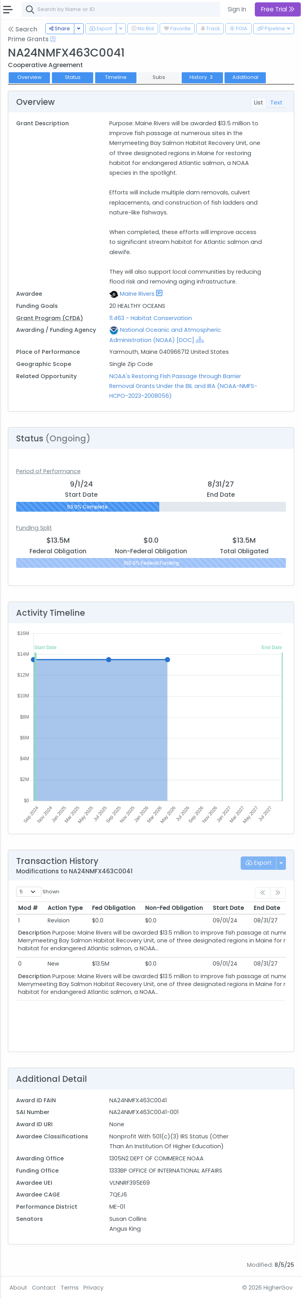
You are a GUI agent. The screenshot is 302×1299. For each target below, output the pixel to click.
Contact (44, 1288)
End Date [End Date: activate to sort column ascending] (267, 908)
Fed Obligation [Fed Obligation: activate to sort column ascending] (113, 908)
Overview (29, 77)
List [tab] (258, 102)
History (202, 77)
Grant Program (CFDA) (49, 318)
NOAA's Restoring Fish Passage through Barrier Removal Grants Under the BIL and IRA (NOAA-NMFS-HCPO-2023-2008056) (183, 386)
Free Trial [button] (278, 9)
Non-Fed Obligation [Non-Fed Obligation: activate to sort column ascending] (174, 908)
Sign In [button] (237, 9)
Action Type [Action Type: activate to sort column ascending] (65, 908)
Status (73, 77)
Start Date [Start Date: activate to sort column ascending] (228, 908)
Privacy (93, 1288)
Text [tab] (276, 102)
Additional (245, 77)
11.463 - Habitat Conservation (150, 318)
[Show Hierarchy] (200, 339)
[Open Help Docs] (52, 39)
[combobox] (140, 9)
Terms (70, 1288)
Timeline (116, 77)
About (18, 1288)
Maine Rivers (137, 294)
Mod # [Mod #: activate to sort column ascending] (28, 908)
